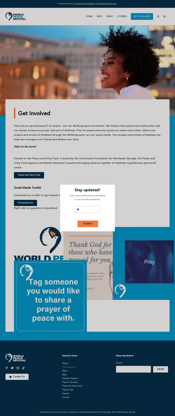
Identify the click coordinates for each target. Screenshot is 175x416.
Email (78, 203)
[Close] (110, 188)
